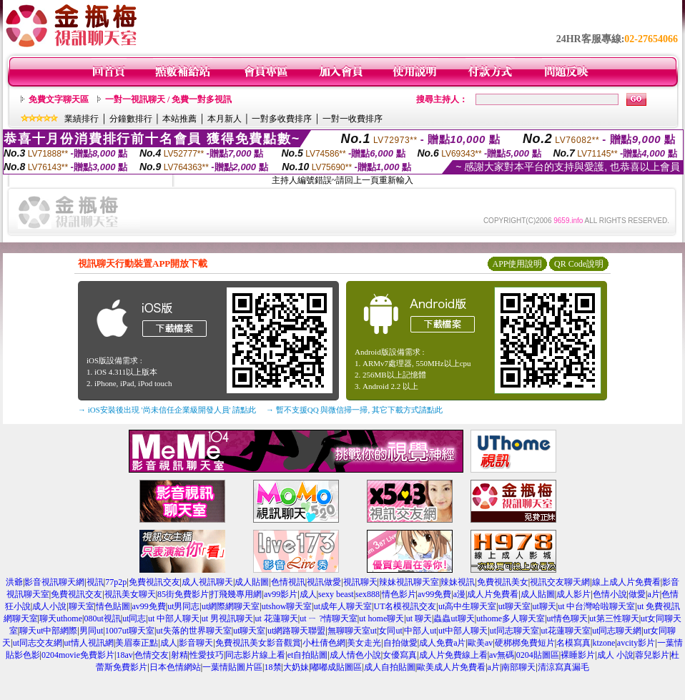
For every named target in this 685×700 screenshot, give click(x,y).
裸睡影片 (578, 655)
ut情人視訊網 (89, 643)
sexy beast (336, 594)
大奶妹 (296, 667)
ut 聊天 (419, 618)
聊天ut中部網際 (48, 631)
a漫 (459, 594)
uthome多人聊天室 (510, 618)
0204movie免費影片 (77, 655)
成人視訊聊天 (207, 582)
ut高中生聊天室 (467, 606)
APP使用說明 (517, 264)
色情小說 (610, 594)
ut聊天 (544, 606)
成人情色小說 (355, 655)
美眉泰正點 (136, 643)
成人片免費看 (492, 594)
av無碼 (501, 655)
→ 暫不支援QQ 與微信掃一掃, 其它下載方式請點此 (354, 409)
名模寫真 (573, 643)
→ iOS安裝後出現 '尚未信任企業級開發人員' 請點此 (167, 409)
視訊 (95, 582)
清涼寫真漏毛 (563, 667)
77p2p (116, 582)
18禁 (273, 667)
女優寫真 (400, 655)
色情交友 (151, 655)
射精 (179, 655)
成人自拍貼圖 (389, 667)
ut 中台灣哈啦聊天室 (596, 606)
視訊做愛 (324, 582)
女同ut (390, 631)
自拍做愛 (400, 643)
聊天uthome (60, 618)
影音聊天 (196, 643)
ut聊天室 (514, 606)
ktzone (603, 643)
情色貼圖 (113, 606)
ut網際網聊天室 (231, 606)
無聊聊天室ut (352, 631)
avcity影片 (636, 643)
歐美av (480, 643)
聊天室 (81, 606)
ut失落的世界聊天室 (193, 631)
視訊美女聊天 (130, 594)
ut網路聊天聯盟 (296, 631)
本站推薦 (179, 119)
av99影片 (280, 594)
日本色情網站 (175, 667)
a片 (653, 594)
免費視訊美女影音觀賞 (258, 643)
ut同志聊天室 (514, 631)
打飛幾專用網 (236, 594)
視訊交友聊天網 (560, 582)
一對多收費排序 (282, 119)
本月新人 (224, 119)
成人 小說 (615, 655)
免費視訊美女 (502, 582)
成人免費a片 (442, 643)
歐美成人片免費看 (451, 667)
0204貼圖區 (537, 655)
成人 (308, 594)
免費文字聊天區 (59, 99)
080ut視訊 (102, 618)
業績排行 (81, 119)
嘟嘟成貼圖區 (336, 667)
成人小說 (49, 606)
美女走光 (364, 643)
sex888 (367, 594)
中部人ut (420, 631)
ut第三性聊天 (614, 618)
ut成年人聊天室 (343, 606)
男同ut (91, 631)
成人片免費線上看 (453, 655)
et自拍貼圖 (307, 655)
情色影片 (399, 594)
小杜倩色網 (323, 643)
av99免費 (434, 594)
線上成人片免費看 (626, 582)
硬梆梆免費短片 (525, 643)
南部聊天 (518, 667)
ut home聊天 (381, 618)
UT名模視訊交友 (404, 606)
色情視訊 (288, 582)
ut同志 (134, 618)
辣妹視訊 (457, 582)
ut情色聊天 (567, 618)
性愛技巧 (206, 655)
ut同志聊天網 (616, 631)
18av (124, 655)
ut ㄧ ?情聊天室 (329, 618)
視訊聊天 (360, 582)
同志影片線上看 (255, 655)
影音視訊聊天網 (54, 582)
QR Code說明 (578, 264)
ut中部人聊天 (463, 631)
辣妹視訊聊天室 (409, 582)
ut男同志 (183, 606)
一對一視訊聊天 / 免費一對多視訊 (168, 99)
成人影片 (573, 594)
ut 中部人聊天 (173, 618)
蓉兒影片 (652, 655)
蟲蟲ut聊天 (453, 618)
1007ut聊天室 (129, 631)
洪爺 (14, 582)
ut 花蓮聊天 (276, 618)
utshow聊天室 (287, 606)
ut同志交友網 (37, 643)
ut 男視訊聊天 (227, 618)
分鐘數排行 (130, 119)
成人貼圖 (252, 582)
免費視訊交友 (154, 582)
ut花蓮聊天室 (565, 631)
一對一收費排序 (352, 119)
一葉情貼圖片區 (232, 667)
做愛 (637, 594)
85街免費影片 (183, 594)
